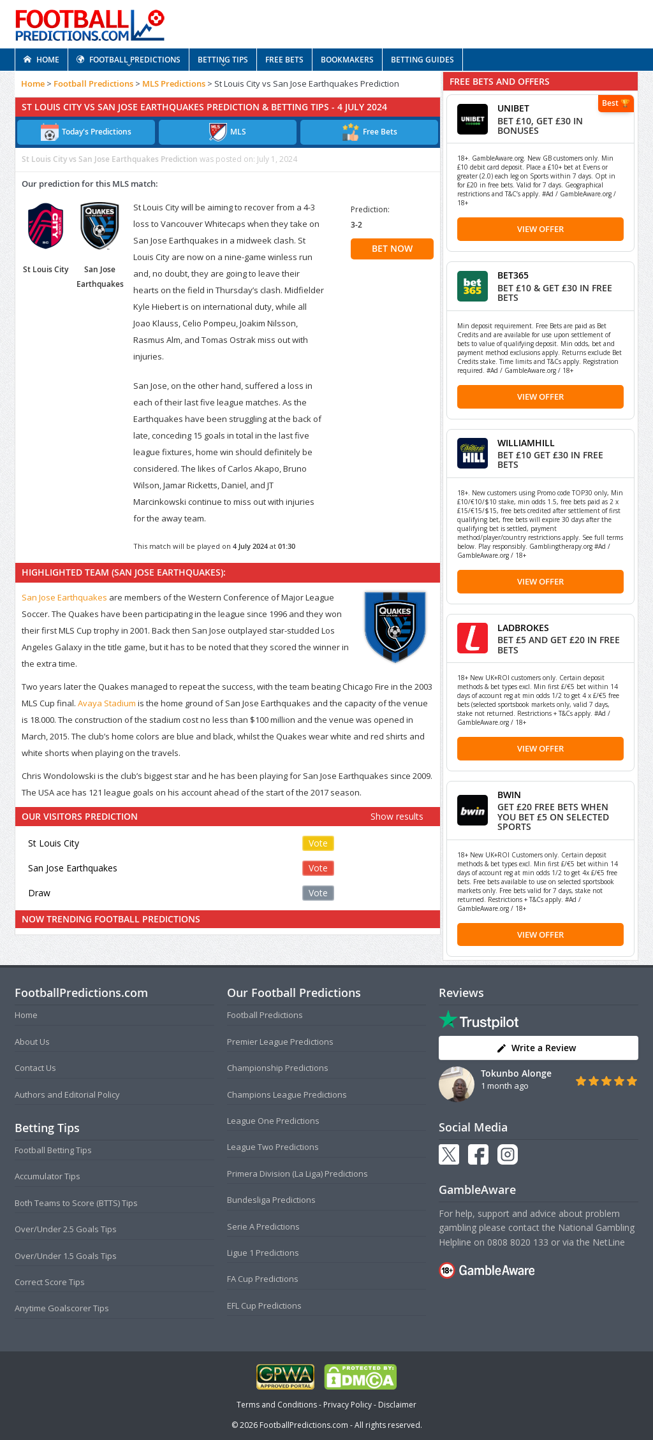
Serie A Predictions (263, 1226)
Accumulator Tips (47, 1176)
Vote (318, 843)
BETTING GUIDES (422, 59)
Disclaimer (397, 1404)
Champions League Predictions (287, 1094)
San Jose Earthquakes (64, 597)
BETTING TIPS (223, 59)
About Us (32, 1041)
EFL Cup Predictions (264, 1305)
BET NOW (392, 248)
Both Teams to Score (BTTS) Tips (76, 1203)
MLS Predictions (173, 83)
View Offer (540, 229)
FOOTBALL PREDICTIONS (128, 59)
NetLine (608, 1242)
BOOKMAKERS (347, 59)
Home (33, 83)
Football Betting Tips (53, 1150)
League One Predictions (273, 1120)
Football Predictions (93, 83)
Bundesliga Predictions (271, 1199)
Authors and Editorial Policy (67, 1094)
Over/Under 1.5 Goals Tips (66, 1256)
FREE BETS (284, 59)
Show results (397, 816)
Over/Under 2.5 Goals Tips (66, 1229)
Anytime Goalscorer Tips (62, 1308)
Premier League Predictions (280, 1041)
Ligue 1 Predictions (263, 1252)
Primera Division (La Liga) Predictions (297, 1173)
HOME (41, 59)
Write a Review (536, 1048)
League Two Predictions (273, 1147)
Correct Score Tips (50, 1282)
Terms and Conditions (277, 1404)
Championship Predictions (277, 1067)
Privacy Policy (347, 1404)
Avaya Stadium (107, 703)
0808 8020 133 (517, 1242)
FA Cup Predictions (262, 1278)
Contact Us (35, 1067)
